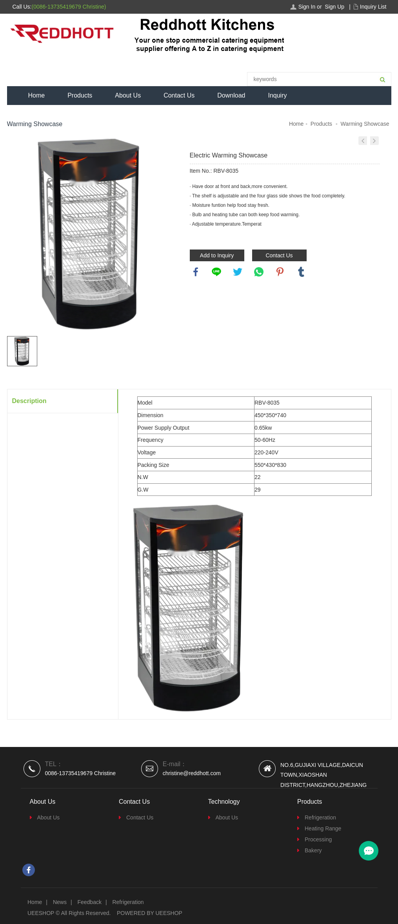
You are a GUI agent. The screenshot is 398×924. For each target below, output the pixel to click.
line (216, 272)
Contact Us (179, 95)
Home (36, 95)
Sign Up (334, 7)
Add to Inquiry (217, 255)
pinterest (280, 272)
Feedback (89, 902)
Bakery (313, 850)
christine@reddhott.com (192, 773)
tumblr (301, 272)
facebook (196, 272)
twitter (238, 272)
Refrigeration (320, 817)
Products (79, 95)
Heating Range (323, 828)
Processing (318, 839)
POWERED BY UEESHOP (149, 913)
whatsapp (259, 272)
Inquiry (277, 95)
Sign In (307, 7)
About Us (128, 95)
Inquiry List (373, 7)
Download (231, 95)
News (60, 902)
